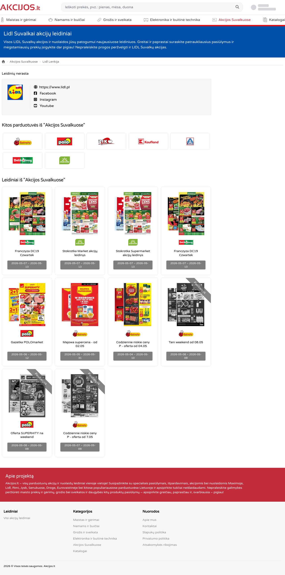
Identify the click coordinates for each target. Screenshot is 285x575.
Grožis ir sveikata (85, 532)
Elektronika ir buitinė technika (95, 538)
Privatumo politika (155, 538)
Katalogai (80, 551)
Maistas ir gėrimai (86, 520)
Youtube (46, 106)
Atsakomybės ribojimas (159, 545)
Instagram (48, 99)
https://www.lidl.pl (54, 87)
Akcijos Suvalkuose (24, 62)
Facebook (47, 93)
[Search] (237, 7)
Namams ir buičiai (86, 526)
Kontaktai (149, 526)
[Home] (3, 61)
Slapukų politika (154, 532)
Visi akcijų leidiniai (17, 518)
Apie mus (149, 520)
